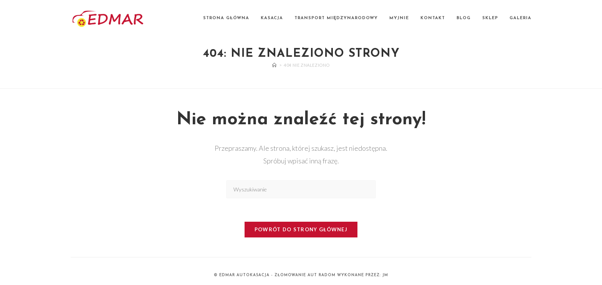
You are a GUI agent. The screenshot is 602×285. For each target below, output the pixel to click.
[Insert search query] (301, 189)
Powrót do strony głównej (301, 229)
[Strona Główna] (274, 65)
